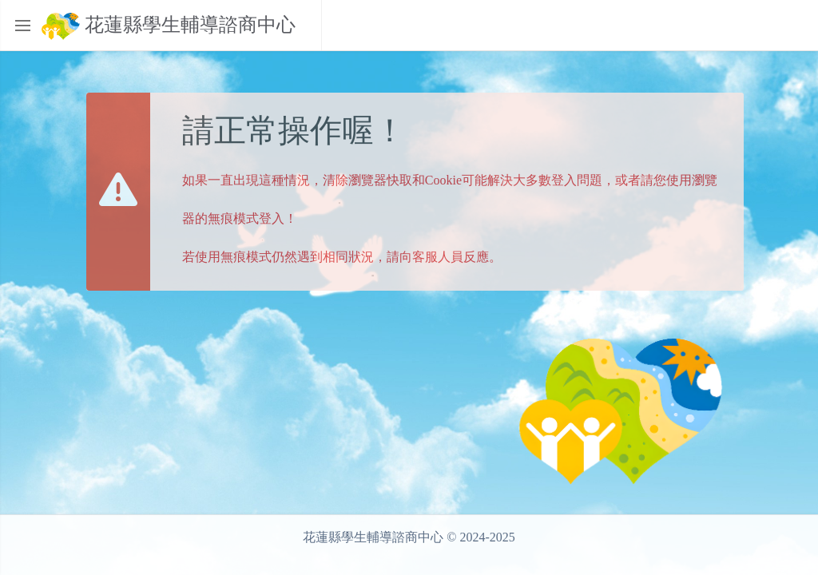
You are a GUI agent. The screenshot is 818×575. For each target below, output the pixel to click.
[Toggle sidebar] (22, 25)
